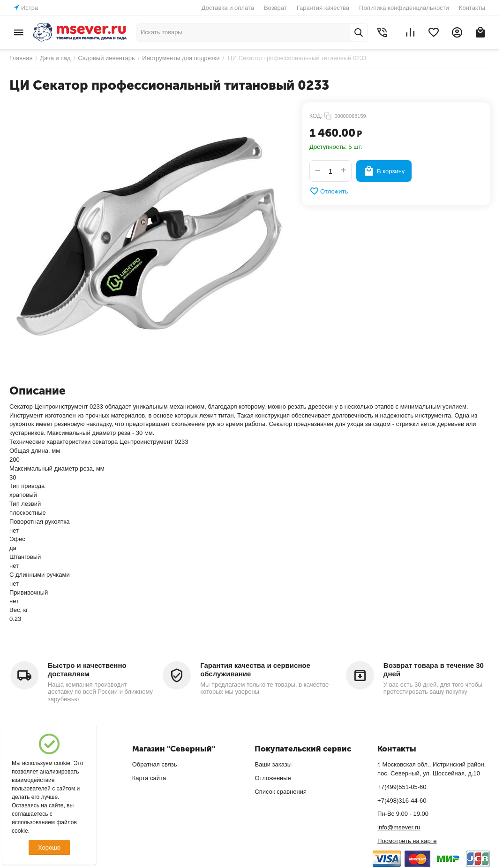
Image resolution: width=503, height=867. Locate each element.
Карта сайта (149, 778)
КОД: (315, 116)
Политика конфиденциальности (404, 7)
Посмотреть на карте (406, 840)
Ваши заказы (273, 764)
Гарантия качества (323, 7)
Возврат (275, 7)
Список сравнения (281, 791)
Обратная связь (154, 764)
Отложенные (273, 778)
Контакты (472, 7)
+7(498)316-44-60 (401, 800)
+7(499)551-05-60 (401, 786)
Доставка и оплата (228, 7)
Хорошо (49, 847)
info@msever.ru (398, 827)
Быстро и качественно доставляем (87, 669)
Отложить (328, 191)
